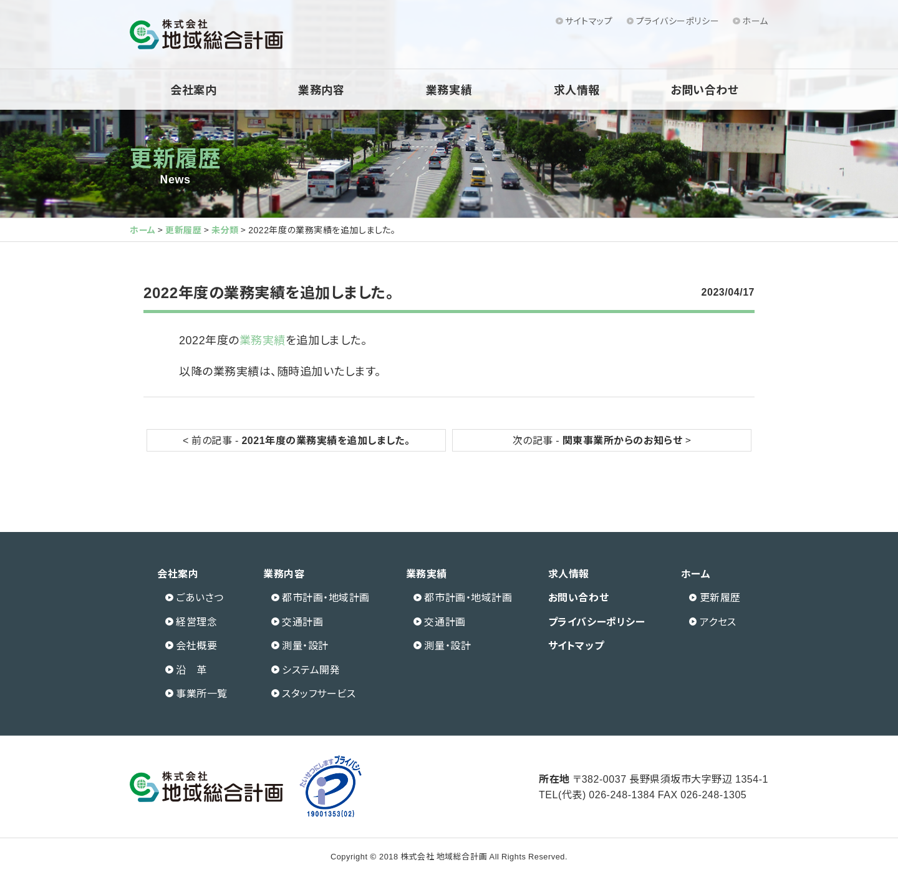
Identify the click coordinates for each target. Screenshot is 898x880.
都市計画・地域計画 (326, 596)
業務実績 (449, 89)
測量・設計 (305, 644)
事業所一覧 (202, 692)
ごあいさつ (200, 596)
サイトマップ (588, 20)
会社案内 (193, 89)
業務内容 (321, 89)
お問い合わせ (704, 89)
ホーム (755, 20)
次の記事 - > (602, 439)
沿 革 (191, 669)
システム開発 (311, 669)
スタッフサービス (318, 692)
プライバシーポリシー (677, 20)
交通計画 (302, 621)
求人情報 (577, 89)
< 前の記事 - (296, 439)
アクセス (718, 621)
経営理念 (196, 621)
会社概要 (196, 644)
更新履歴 (175, 156)
